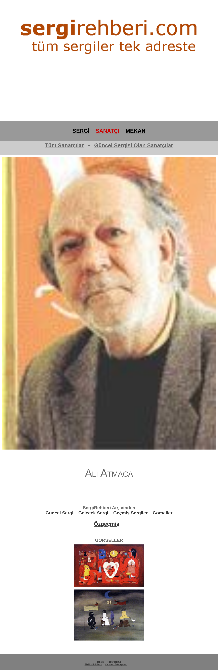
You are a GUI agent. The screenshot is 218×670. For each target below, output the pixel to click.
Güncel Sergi (60, 512)
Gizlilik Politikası (93, 664)
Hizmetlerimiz (114, 662)
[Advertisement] (84, 99)
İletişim (100, 662)
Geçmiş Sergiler (131, 512)
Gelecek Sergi (94, 512)
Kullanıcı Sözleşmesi (116, 664)
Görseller (162, 512)
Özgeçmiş (106, 524)
